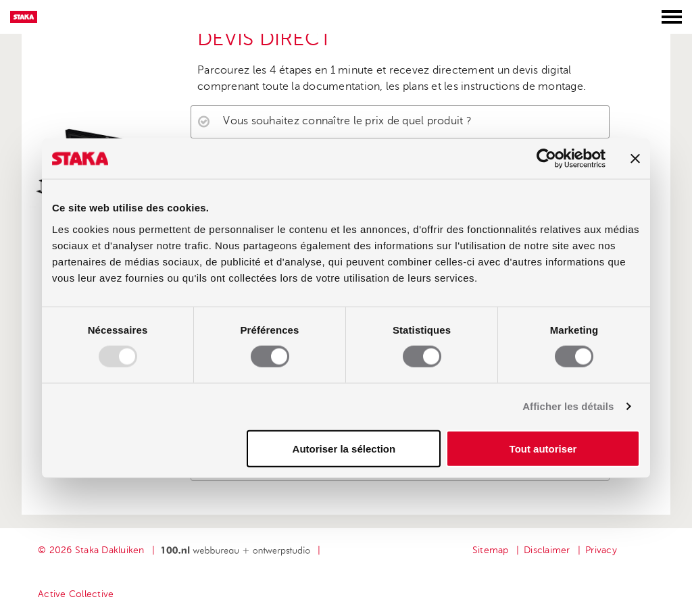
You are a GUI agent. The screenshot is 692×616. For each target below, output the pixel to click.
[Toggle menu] (672, 17)
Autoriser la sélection (344, 448)
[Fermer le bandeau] (635, 158)
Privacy (601, 550)
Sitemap (490, 550)
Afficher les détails (568, 406)
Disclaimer (547, 550)
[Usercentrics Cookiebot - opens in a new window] (546, 159)
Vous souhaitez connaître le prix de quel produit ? (347, 121)
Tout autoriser (543, 448)
